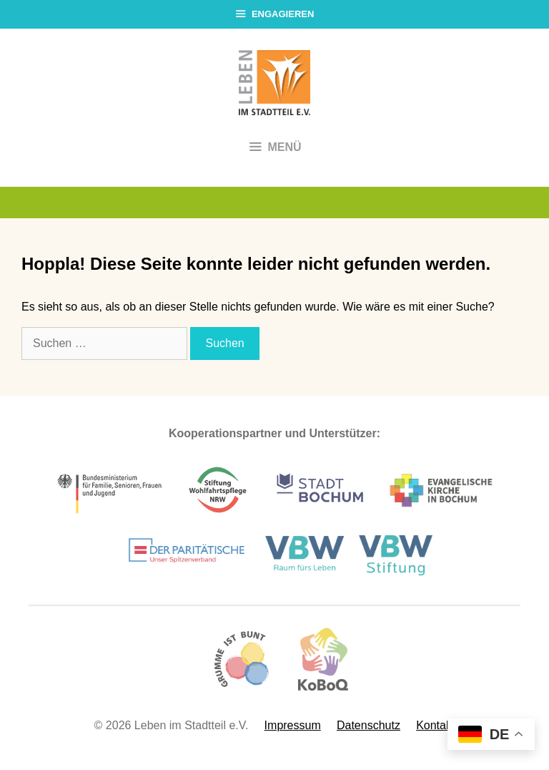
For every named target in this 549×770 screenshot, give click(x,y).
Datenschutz (368, 725)
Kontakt (435, 725)
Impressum (292, 725)
